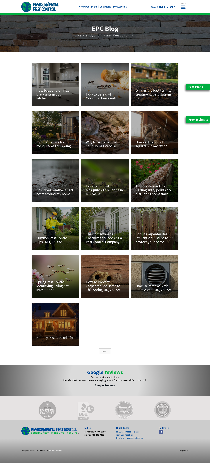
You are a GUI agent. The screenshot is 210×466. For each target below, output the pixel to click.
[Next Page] (105, 351)
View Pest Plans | (89, 6)
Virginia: (94, 434)
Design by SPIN (184, 451)
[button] (184, 6)
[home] (40, 6)
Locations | (106, 6)
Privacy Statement (55, 451)
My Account (120, 6)
